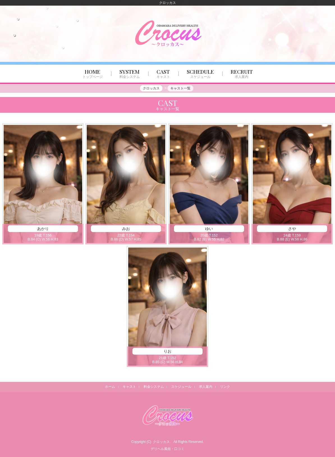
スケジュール (181, 387)
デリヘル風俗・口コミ (167, 449)
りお (167, 352)
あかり (43, 229)
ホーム (110, 387)
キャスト (129, 387)
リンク (225, 387)
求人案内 (206, 387)
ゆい (209, 229)
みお (126, 229)
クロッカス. (162, 442)
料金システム (153, 387)
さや (292, 229)
